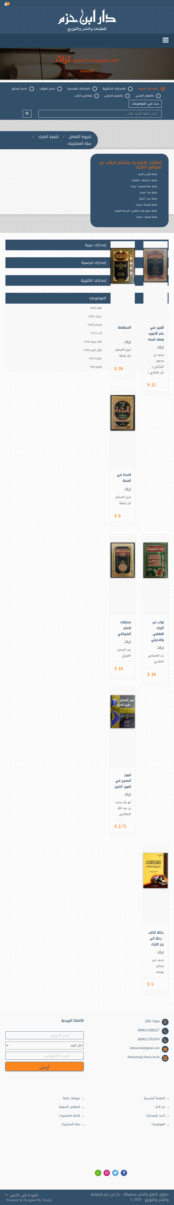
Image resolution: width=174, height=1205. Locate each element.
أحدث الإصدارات (155, 1116)
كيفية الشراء (48, 136)
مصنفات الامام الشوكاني (124, 628)
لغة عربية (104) (93, 341)
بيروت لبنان (152, 1021)
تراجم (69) (96, 366)
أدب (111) (96, 333)
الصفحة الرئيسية (154, 1098)
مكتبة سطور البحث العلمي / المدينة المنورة (136, 211)
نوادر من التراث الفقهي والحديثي (157, 631)
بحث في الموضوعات (145, 104)
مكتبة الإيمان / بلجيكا (146, 217)
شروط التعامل (80, 136)
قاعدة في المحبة (124, 478)
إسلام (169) (95, 324)
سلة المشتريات (79, 143)
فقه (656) (96, 307)
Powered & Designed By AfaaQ (29, 1200)
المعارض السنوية (69, 1107)
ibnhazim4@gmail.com (145, 1048)
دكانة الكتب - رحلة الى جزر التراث (156, 938)
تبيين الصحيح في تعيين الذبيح (123, 781)
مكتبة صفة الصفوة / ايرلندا (143, 186)
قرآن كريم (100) (93, 349)
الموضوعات (158, 1124)
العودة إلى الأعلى (21, 1195)
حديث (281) (95, 316)
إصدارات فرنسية (93, 263)
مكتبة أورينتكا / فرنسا (146, 205)
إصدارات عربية (95, 245)
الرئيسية (87, 70)
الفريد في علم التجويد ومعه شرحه (156, 334)
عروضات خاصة (71, 1098)
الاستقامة (124, 328)
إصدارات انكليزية (93, 281)
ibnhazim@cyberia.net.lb (144, 1057)
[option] (126, 220)
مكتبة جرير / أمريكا (148, 198)
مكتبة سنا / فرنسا (148, 192)
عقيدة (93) (95, 358)
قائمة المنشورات (69, 1116)
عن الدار (160, 1107)
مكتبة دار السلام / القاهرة (144, 180)
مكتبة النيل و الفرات (147, 174)
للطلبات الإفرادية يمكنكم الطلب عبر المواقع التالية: (130, 165)
